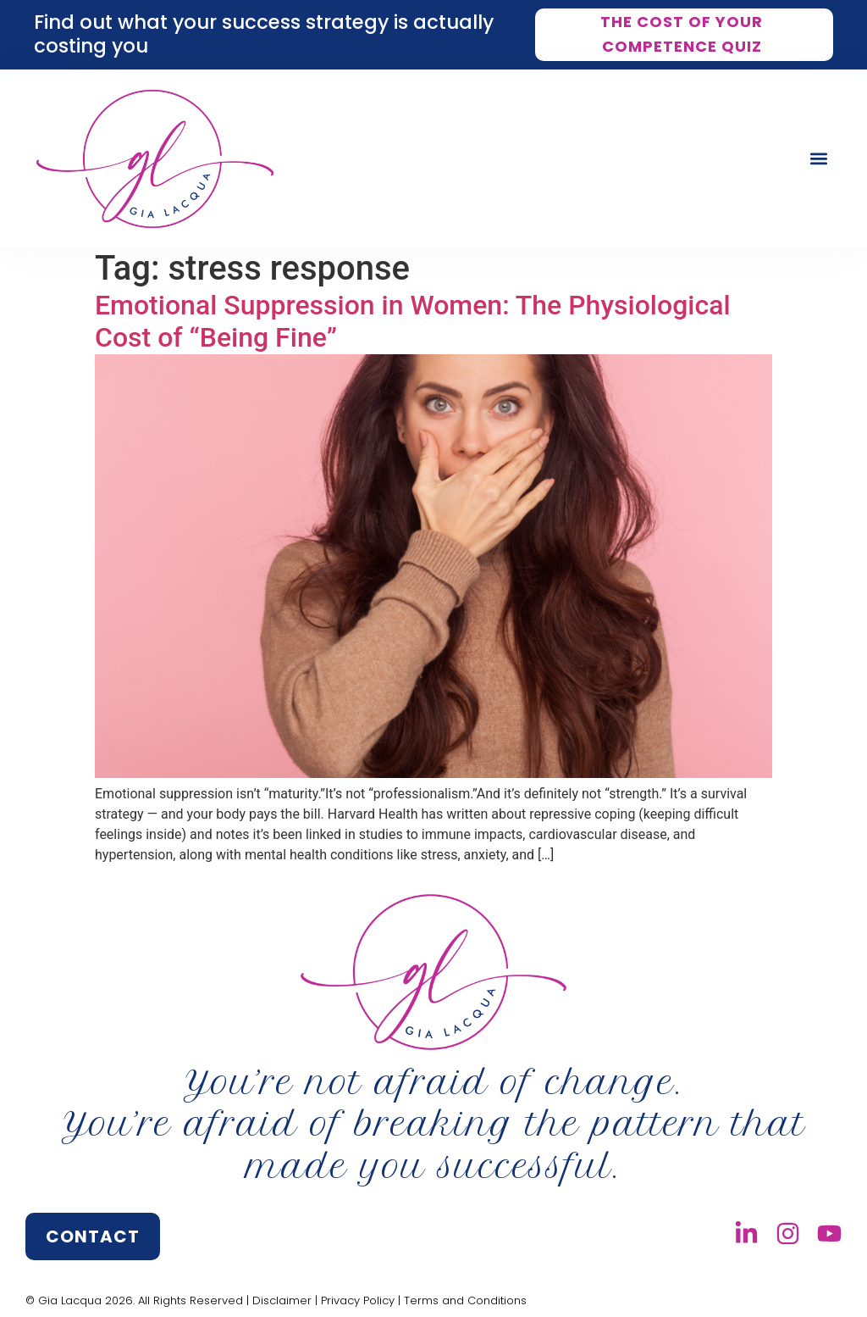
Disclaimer (282, 1300)
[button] (819, 159)
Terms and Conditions (465, 1300)
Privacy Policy (358, 1300)
